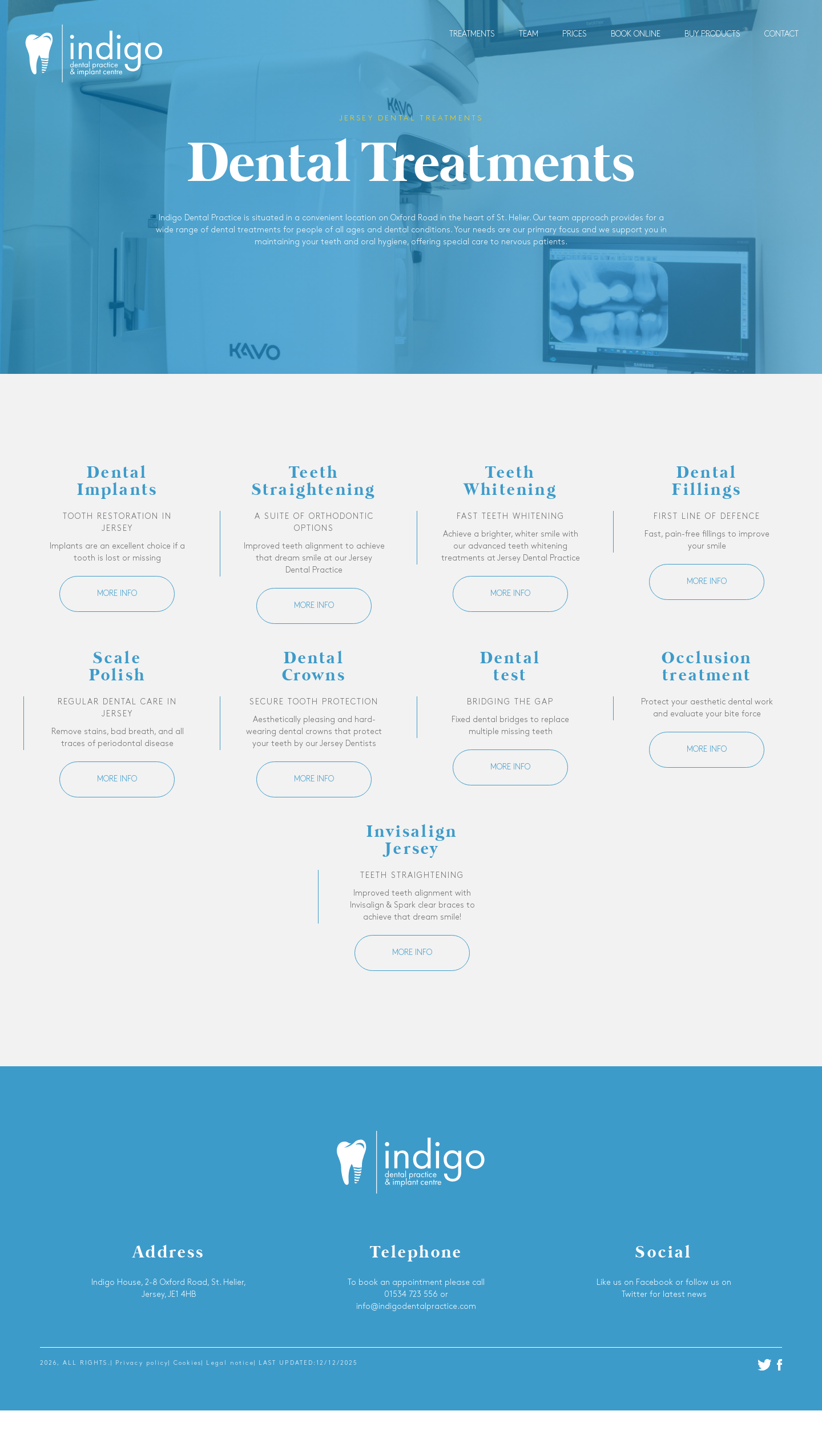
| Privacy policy (140, 1363)
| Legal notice (227, 1363)
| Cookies (185, 1363)
